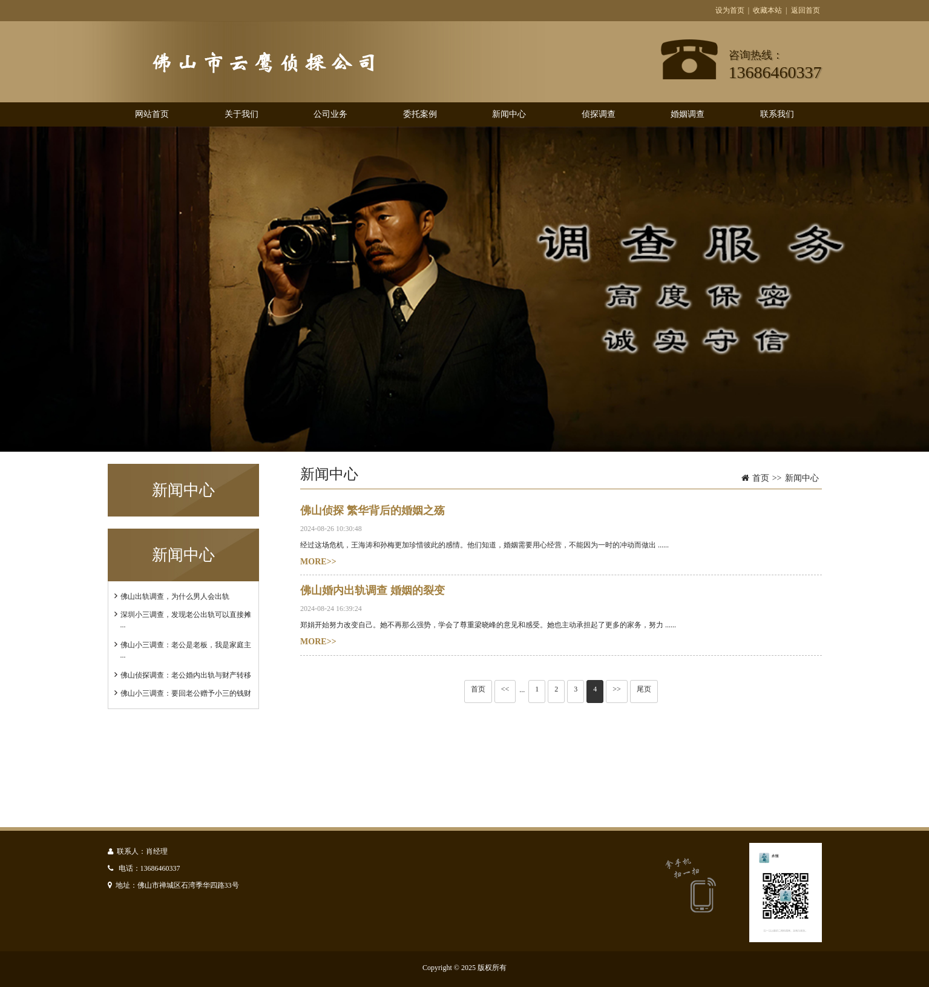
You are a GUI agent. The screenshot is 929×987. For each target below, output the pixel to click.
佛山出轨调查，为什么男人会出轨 (174, 596)
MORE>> (318, 561)
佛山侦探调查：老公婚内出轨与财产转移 (185, 675)
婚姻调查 (687, 114)
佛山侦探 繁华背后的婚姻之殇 (372, 510)
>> (616, 689)
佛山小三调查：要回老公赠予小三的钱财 (185, 693)
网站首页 (152, 114)
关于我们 (241, 114)
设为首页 (729, 10)
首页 (760, 478)
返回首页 (805, 10)
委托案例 (420, 114)
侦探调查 (599, 114)
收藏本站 (767, 10)
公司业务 (330, 114)
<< (505, 689)
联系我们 (777, 114)
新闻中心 (509, 114)
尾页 (644, 689)
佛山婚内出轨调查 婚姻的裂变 (372, 590)
